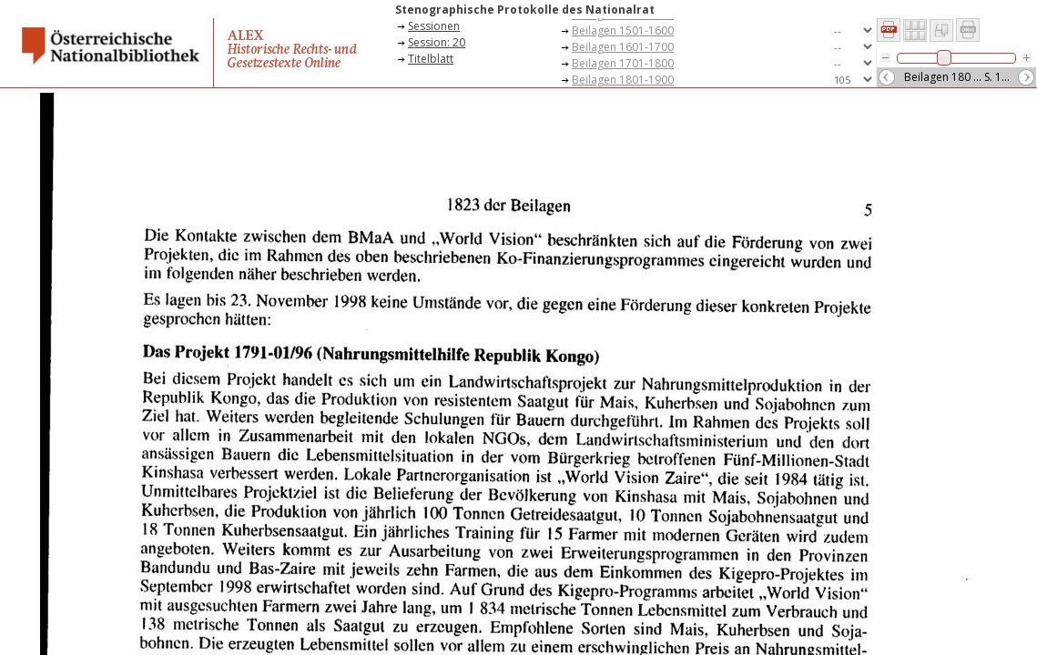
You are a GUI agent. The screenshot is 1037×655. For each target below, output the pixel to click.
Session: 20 (436, 42)
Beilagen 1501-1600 (623, 30)
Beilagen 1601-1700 (623, 47)
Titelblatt (430, 58)
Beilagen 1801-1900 (623, 79)
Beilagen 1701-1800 (623, 63)
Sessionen (434, 26)
